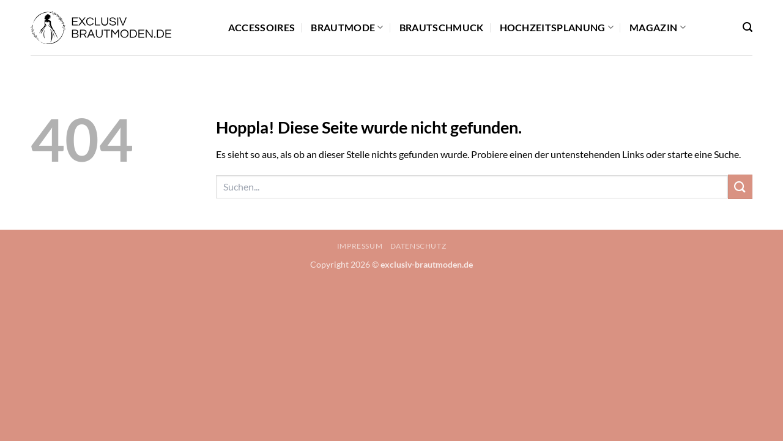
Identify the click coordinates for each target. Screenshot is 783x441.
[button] (747, 27)
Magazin (657, 27)
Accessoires (261, 27)
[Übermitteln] (740, 186)
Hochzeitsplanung (557, 27)
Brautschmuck (441, 27)
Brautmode (347, 27)
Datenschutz (418, 246)
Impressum (360, 246)
